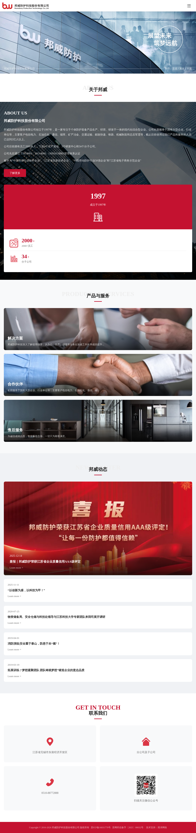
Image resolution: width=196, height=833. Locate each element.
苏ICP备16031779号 (101, 827)
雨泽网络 (162, 827)
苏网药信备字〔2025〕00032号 (127, 827)
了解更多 (15, 173)
